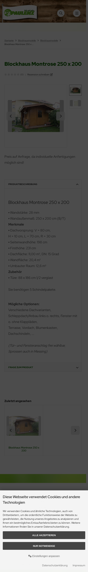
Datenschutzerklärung (54, 565)
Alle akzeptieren (44, 535)
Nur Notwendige (44, 546)
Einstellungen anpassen (44, 556)
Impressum (79, 565)
